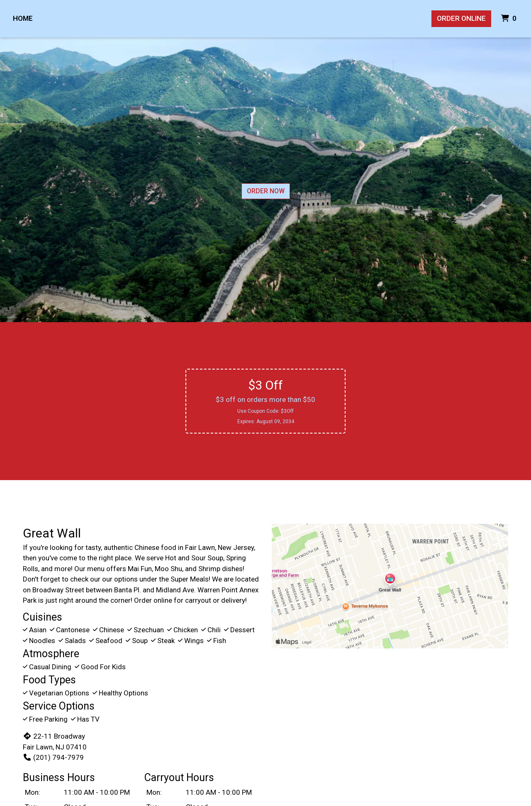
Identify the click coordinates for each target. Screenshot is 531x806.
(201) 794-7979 (53, 757)
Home (23, 18)
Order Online (461, 18)
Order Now (266, 191)
